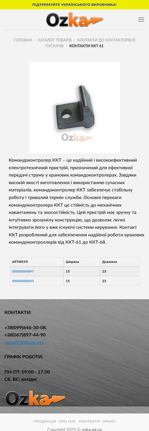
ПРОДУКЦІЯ (44, 421)
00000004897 (23, 271)
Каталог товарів (55, 40)
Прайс (109, 421)
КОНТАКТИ (89, 421)
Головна (23, 40)
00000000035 (23, 281)
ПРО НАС (67, 421)
